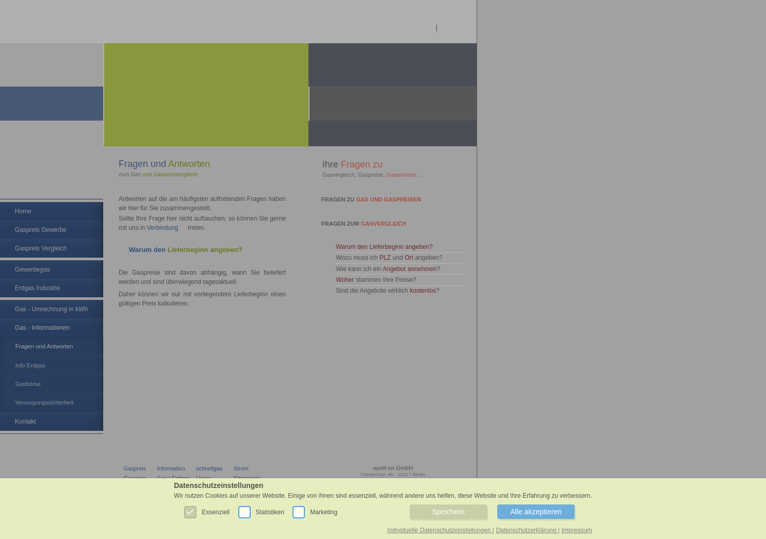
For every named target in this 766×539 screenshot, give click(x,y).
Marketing (319, 511)
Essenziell (211, 511)
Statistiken (265, 511)
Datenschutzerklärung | (528, 530)
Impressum (577, 530)
